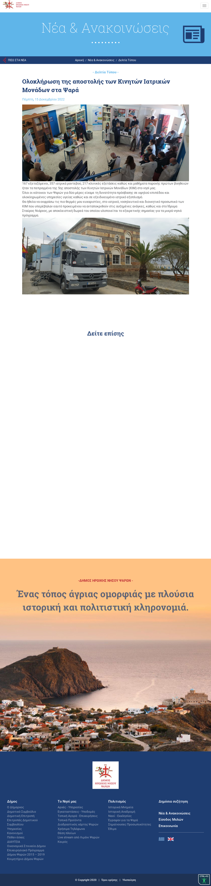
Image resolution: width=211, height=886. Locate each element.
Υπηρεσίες (14, 829)
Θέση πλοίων (67, 833)
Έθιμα (112, 829)
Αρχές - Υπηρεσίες (70, 807)
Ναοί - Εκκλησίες (120, 816)
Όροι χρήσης (110, 880)
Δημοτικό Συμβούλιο (21, 811)
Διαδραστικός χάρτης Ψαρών (78, 824)
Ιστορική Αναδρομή (121, 811)
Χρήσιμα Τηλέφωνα (71, 829)
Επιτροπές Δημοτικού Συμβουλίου (22, 822)
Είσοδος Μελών (171, 819)
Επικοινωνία (168, 825)
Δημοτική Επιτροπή (21, 816)
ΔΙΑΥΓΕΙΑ (13, 842)
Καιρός (63, 842)
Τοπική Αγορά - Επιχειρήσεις (78, 816)
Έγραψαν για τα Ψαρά (123, 820)
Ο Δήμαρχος (15, 807)
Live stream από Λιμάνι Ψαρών (78, 837)
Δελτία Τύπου (127, 60)
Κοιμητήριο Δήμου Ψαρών (25, 859)
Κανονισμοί (15, 833)
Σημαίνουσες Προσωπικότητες (129, 824)
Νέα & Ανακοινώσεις (101, 60)
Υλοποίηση (129, 880)
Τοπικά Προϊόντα (69, 820)
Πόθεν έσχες (15, 837)
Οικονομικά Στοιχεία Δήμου (26, 846)
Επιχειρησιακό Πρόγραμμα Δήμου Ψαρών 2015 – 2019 (26, 852)
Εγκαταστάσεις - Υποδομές (76, 811)
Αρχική (79, 60)
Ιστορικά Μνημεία (120, 807)
